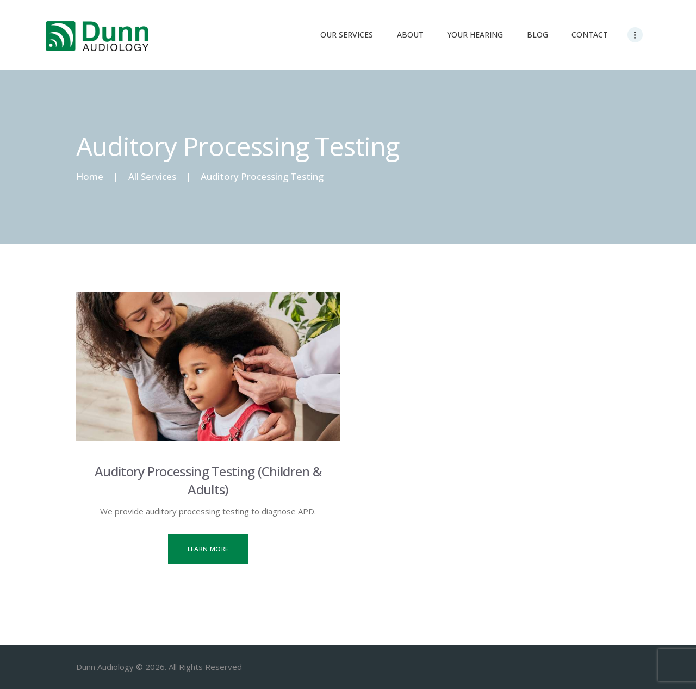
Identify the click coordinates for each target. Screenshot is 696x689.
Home (89, 176)
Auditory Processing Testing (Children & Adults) (208, 480)
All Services (152, 176)
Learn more (208, 549)
